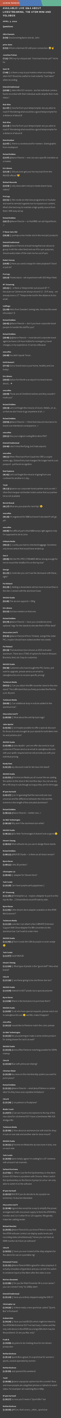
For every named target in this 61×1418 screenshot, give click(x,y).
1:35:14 (7, 1357)
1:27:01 (7, 1172)
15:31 (6, 199)
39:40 (6, 446)
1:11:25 (7, 895)
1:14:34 (7, 990)
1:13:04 (7, 966)
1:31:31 (7, 1265)
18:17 (6, 221)
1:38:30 (7, 1409)
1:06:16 (7, 823)
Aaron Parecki (11, 3)
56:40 (6, 667)
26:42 (6, 323)
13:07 (6, 157)
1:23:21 (7, 1088)
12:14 (6, 125)
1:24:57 (7, 1112)
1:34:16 (7, 1307)
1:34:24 (7, 1321)
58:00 (6, 703)
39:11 (6, 436)
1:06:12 (7, 812)
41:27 (6, 506)
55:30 (6, 650)
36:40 (6, 355)
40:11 (6, 456)
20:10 (6, 277)
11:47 (6, 107)
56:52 (6, 685)
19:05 (6, 263)
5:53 (5, 48)
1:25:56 (7, 1130)
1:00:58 (7, 717)
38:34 (6, 407)
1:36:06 (7, 1381)
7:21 (5, 58)
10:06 (6, 90)
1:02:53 (7, 777)
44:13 (6, 544)
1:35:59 (7, 1371)
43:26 (6, 516)
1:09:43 (7, 875)
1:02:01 (7, 727)
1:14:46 (7, 1001)
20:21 (6, 287)
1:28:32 (7, 1194)
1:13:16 (7, 980)
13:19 (6, 171)
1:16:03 (7, 1011)
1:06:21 (7, 833)
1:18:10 (7, 1049)
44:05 (6, 530)
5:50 (5, 37)
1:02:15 (7, 767)
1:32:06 (7, 1283)
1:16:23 (7, 1035)
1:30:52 (7, 1251)
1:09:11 (7, 864)
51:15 (6, 573)
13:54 (6, 185)
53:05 (6, 601)
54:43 (6, 636)
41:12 (6, 488)
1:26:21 (7, 1144)
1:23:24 (7, 1102)
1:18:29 (7, 1074)
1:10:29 (7, 885)
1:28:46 (7, 1208)
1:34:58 (7, 1343)
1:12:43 (7, 941)
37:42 (6, 365)
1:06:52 (7, 844)
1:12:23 (7, 924)
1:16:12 (7, 1025)
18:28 (6, 235)
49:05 (6, 558)
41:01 (6, 474)
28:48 (6, 337)
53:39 (6, 621)
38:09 (6, 393)
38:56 (6, 421)
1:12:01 (7, 909)
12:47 (6, 143)
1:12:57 (7, 955)
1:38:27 (7, 1399)
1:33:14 (7, 1297)
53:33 (6, 611)
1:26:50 (7, 1158)
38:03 (6, 379)
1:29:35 (7, 1229)
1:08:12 (7, 854)
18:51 (6, 245)
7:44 (5, 72)
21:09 (6, 309)
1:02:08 (7, 745)
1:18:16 (7, 1063)
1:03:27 (7, 795)
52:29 (6, 587)
